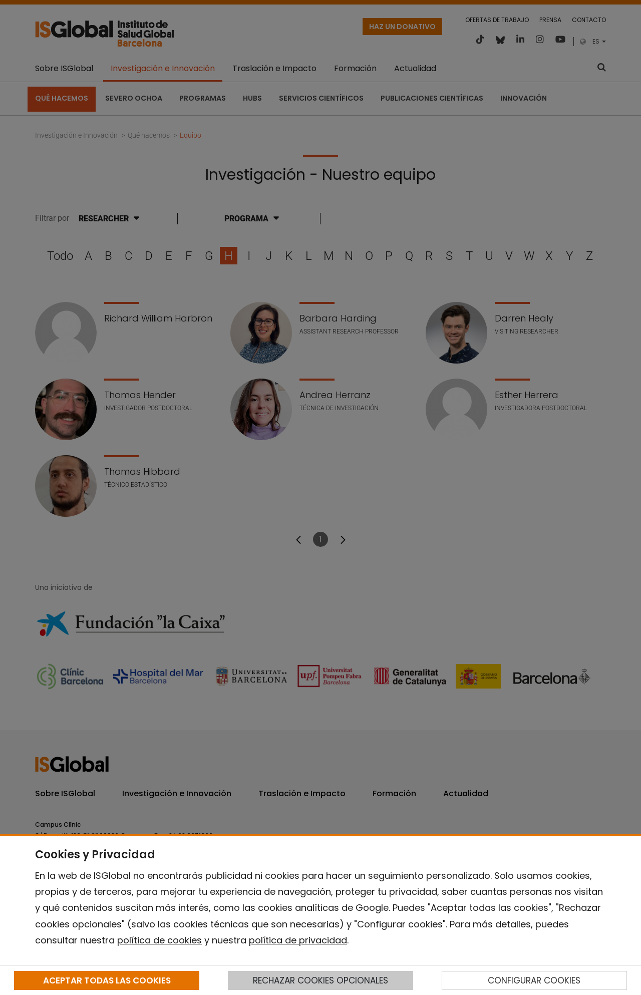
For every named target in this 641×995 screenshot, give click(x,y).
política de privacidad (298, 940)
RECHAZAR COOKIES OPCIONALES (320, 980)
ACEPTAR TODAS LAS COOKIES (107, 980)
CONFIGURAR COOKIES (534, 980)
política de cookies (159, 940)
